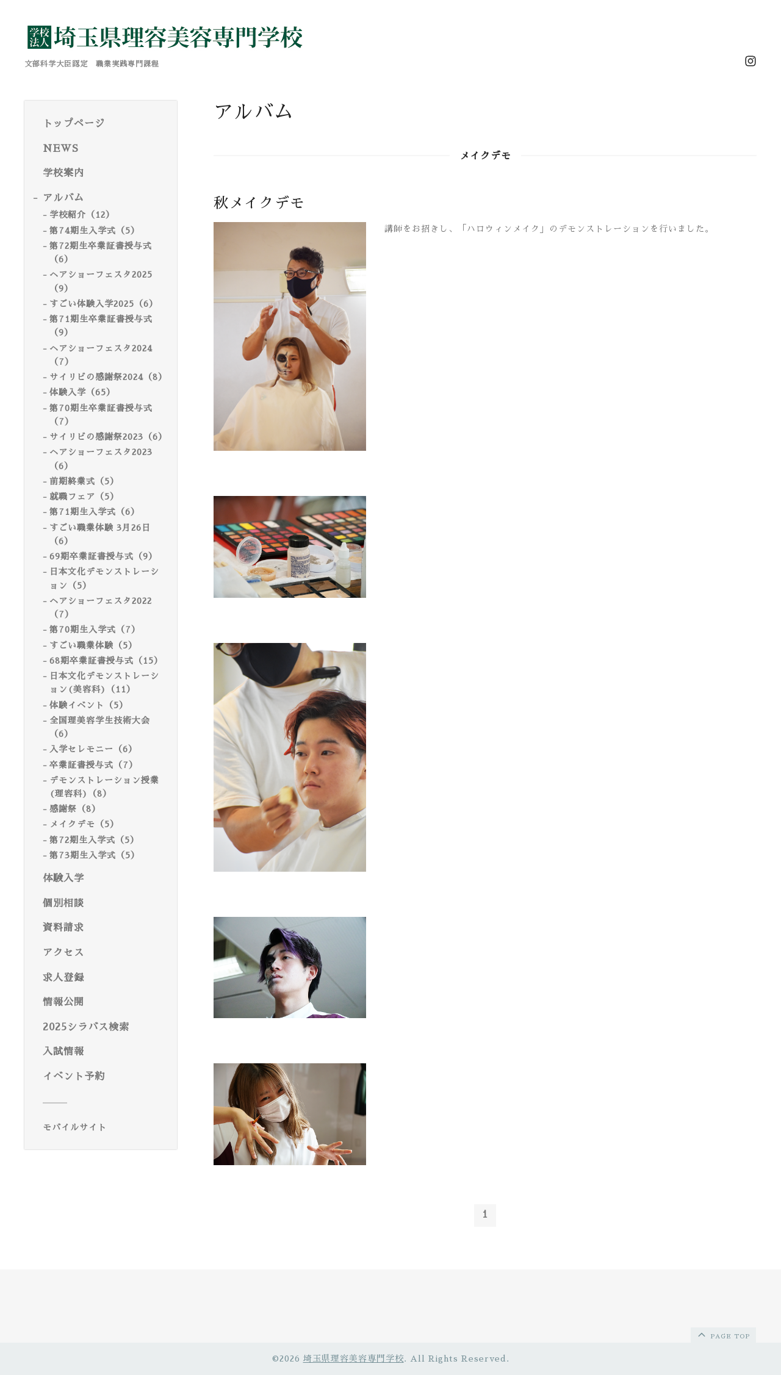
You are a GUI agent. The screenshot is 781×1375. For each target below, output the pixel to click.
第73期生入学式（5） (94, 855)
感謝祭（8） (75, 809)
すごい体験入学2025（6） (103, 304)
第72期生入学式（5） (94, 840)
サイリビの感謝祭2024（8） (108, 377)
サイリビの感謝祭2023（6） (108, 437)
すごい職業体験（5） (93, 645)
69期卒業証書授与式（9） (103, 556)
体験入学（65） (82, 392)
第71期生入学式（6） (94, 512)
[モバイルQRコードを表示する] (105, 1127)
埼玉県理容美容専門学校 (353, 1358)
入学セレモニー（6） (93, 749)
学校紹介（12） (82, 214)
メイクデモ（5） (84, 824)
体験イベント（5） (88, 705)
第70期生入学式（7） (94, 629)
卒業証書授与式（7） (93, 765)
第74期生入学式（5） (94, 230)
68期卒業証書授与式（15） (106, 660)
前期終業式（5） (84, 481)
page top (723, 1334)
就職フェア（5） (84, 496)
